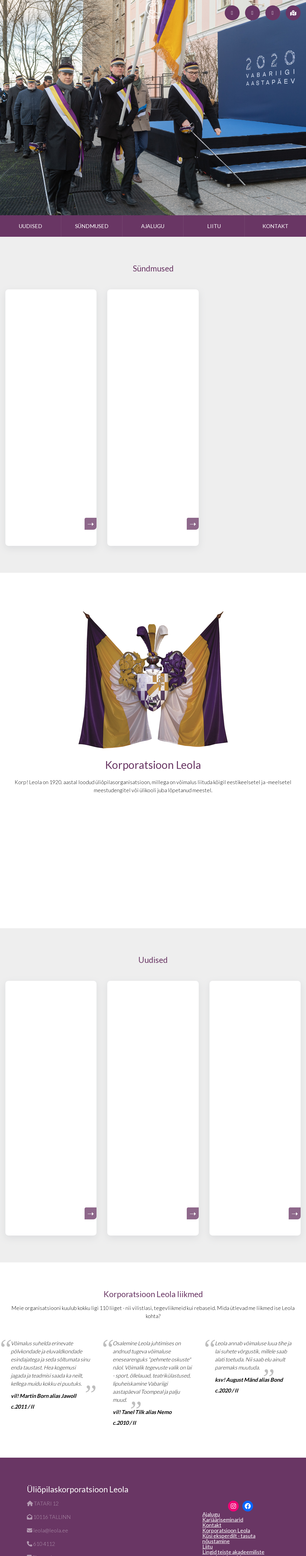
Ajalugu (152, 226)
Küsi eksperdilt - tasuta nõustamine (228, 1538)
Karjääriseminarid (222, 1519)
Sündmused (91, 226)
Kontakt (275, 226)
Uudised (30, 226)
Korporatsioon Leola (226, 1530)
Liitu (214, 226)
